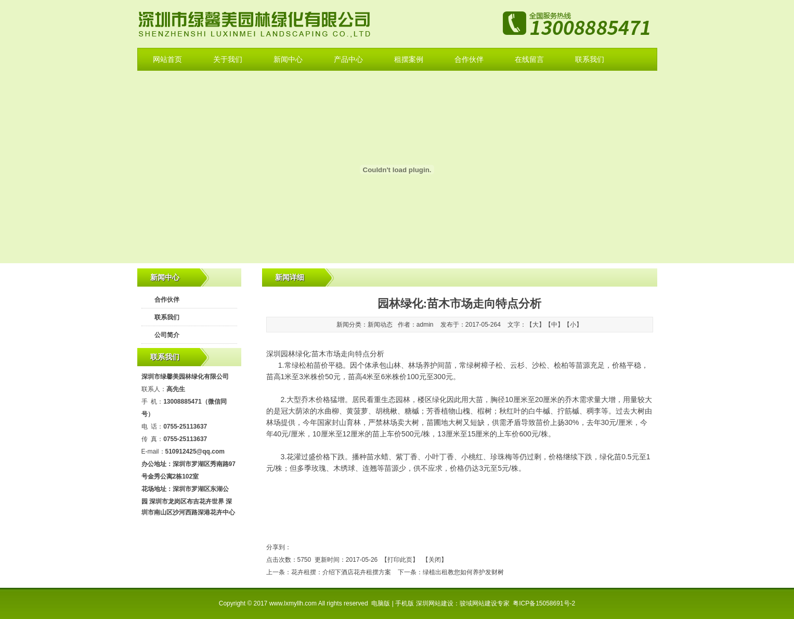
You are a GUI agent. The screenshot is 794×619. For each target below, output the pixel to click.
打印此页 (399, 559)
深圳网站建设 (434, 603)
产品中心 (348, 59)
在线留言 (529, 59)
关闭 (434, 559)
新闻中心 (288, 59)
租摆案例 (408, 59)
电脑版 (380, 603)
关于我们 (227, 59)
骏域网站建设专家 (485, 603)
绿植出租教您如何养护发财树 (463, 572)
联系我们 (589, 59)
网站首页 (167, 59)
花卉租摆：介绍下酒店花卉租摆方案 (341, 572)
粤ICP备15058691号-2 (544, 603)
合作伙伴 (469, 59)
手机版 (404, 603)
